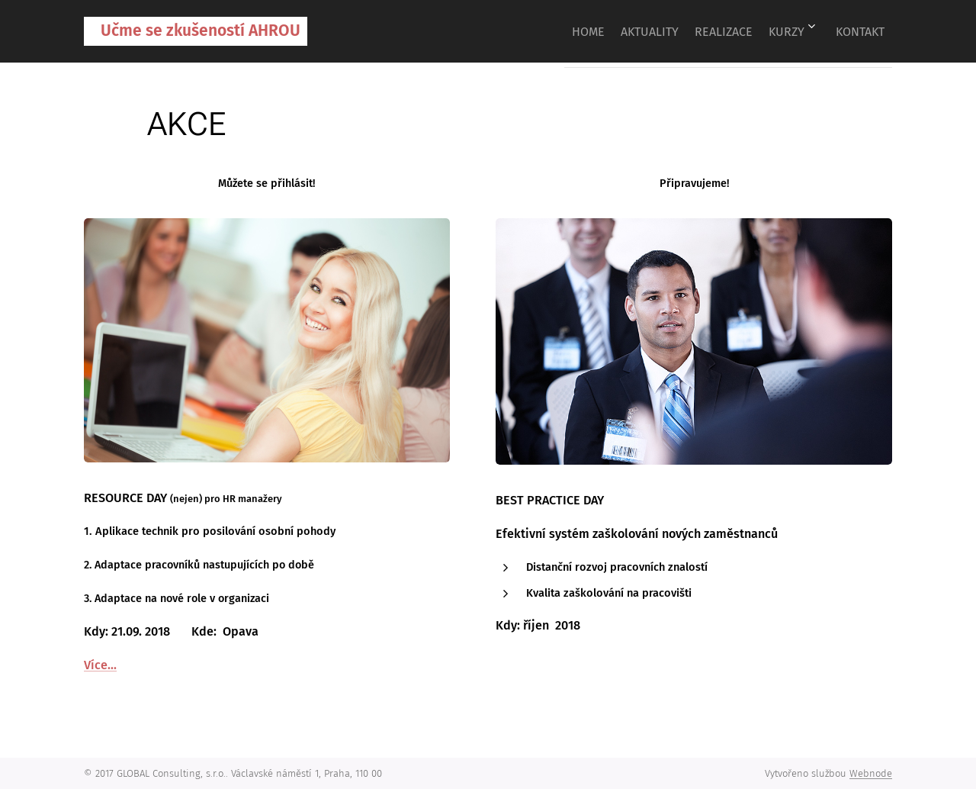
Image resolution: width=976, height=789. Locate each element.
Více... (100, 664)
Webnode (870, 773)
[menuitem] (541, 31)
